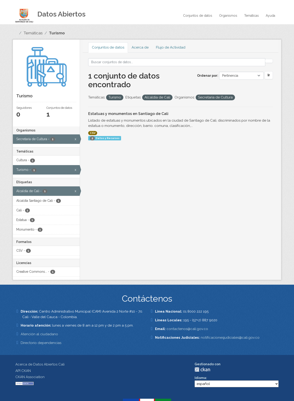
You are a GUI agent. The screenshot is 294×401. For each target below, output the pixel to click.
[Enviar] (269, 61)
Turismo (57, 33)
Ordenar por (207, 75)
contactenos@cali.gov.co (187, 329)
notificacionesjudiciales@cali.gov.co (230, 338)
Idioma (200, 378)
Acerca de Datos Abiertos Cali (40, 364)
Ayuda (270, 15)
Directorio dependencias (41, 343)
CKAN (202, 369)
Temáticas (251, 15)
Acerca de (140, 47)
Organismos (228, 15)
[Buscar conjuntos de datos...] (176, 62)
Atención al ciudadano (39, 334)
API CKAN (23, 371)
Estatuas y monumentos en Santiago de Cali (128, 114)
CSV (93, 133)
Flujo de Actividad (170, 47)
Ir (269, 75)
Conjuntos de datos (197, 15)
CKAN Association (30, 377)
